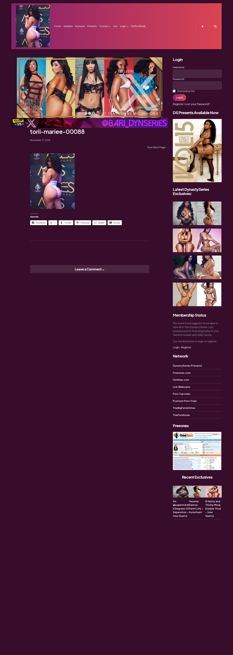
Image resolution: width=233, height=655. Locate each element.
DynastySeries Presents (187, 365)
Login (176, 347)
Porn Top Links (181, 393)
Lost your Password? (197, 104)
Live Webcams (181, 386)
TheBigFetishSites (184, 407)
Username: (179, 67)
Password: (179, 79)
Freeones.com (182, 372)
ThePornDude (181, 414)
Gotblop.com (181, 379)
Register (178, 104)
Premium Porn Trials (185, 400)
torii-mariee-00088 (57, 131)
